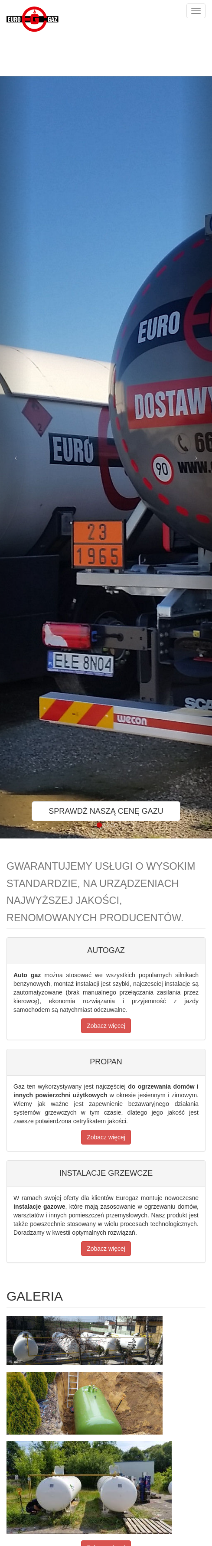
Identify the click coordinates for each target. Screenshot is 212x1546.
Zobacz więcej (106, 1025)
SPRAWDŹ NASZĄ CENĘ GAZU (106, 811)
